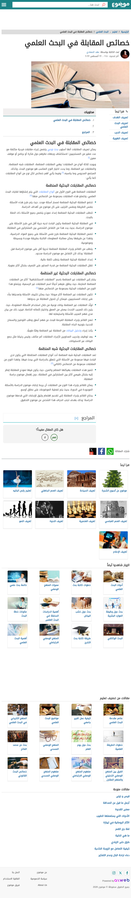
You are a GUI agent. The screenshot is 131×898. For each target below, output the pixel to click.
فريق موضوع (13, 885)
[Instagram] (113, 872)
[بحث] (103, 4)
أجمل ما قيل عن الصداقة (116, 802)
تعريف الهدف (120, 117)
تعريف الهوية (120, 138)
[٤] (37, 288)
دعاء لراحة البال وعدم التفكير (113, 855)
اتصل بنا (16, 872)
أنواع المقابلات (46, 191)
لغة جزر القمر (122, 829)
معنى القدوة (122, 809)
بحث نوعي (52, 149)
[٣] (31, 195)
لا (45, 437)
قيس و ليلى (122, 796)
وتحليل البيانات (74, 330)
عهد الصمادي (93, 52)
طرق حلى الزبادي (120, 842)
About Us (42, 885)
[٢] (63, 172)
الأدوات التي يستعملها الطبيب (112, 816)
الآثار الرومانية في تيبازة (116, 822)
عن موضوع (42, 872)
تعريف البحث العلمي (121, 125)
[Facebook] (126, 872)
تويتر (92, 451)
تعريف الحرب (121, 132)
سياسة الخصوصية (38, 879)
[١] (89, 157)
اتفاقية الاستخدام (11, 879)
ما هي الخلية (122, 835)
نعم (54, 437)
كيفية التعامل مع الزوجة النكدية (111, 848)
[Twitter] (120, 872)
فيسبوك (101, 451)
